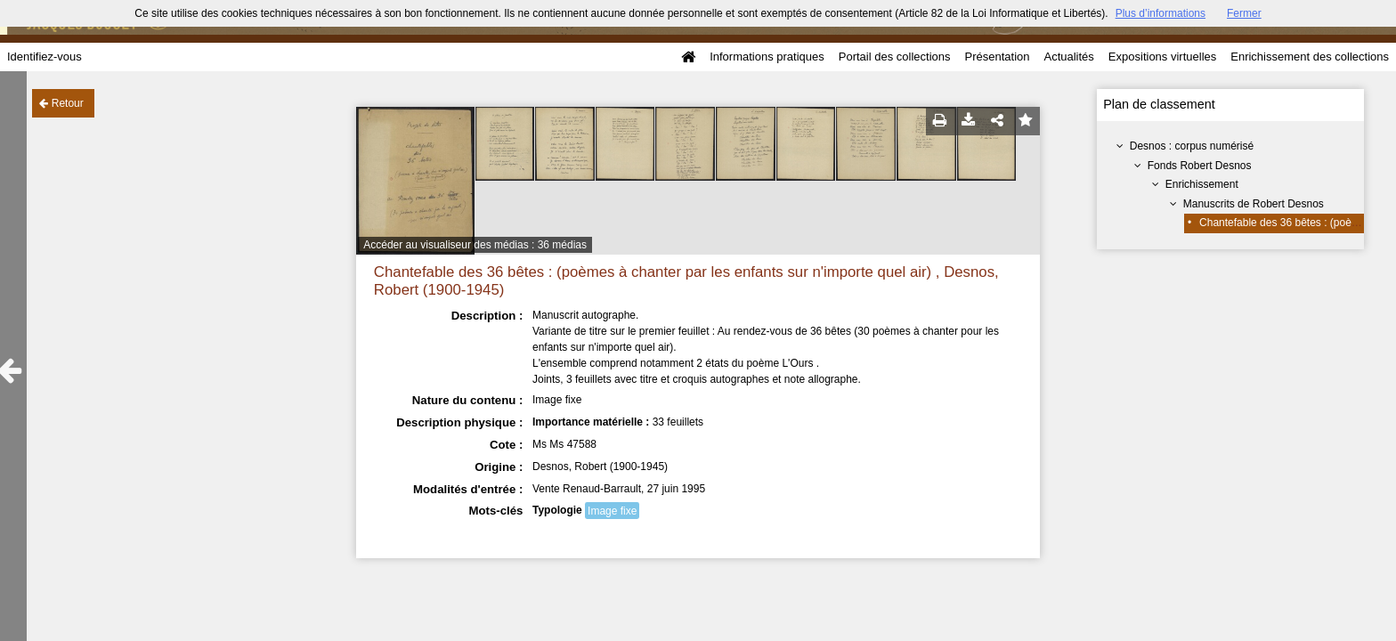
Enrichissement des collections (1309, 56)
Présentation (996, 56)
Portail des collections (895, 56)
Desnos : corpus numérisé (1192, 146)
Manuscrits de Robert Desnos (1253, 204)
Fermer (1244, 13)
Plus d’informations (1160, 13)
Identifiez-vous (44, 56)
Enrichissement (1201, 184)
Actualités (1068, 56)
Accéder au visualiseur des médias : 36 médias (475, 245)
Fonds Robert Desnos (1200, 165)
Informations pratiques (767, 56)
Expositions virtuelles (1162, 56)
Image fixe (612, 511)
